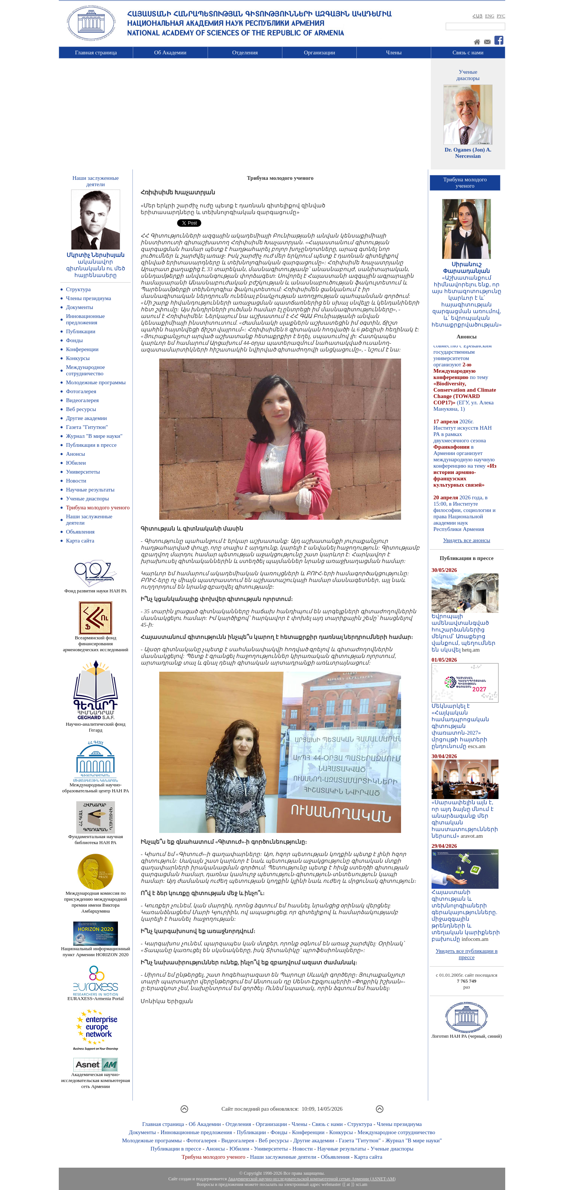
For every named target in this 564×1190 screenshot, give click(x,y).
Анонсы (75, 454)
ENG (489, 16)
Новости (76, 481)
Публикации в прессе (91, 445)
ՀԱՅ (477, 16)
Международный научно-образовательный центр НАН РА (95, 785)
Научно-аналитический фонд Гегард (95, 725)
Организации (319, 52)
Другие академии (86, 418)
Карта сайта (80, 541)
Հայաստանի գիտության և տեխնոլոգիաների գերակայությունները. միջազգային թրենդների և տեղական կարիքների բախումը (466, 913)
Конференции (82, 349)
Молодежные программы (95, 382)
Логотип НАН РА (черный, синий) (467, 1034)
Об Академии (170, 52)
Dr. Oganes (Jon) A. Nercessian (468, 153)
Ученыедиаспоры (468, 75)
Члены (394, 52)
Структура (78, 289)
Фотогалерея (81, 391)
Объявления (80, 532)
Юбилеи (76, 463)
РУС (501, 16)
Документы (79, 307)
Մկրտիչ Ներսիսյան (96, 255)
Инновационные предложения (85, 319)
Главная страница (96, 52)
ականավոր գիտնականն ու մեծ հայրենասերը (95, 268)
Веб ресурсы (81, 409)
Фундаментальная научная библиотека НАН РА (95, 837)
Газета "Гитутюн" (87, 427)
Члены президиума (88, 298)
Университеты (83, 472)
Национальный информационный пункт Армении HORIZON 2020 (95, 949)
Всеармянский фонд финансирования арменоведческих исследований (95, 641)
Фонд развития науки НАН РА (95, 588)
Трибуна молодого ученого (97, 507)
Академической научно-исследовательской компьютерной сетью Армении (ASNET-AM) (311, 1178)
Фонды (74, 340)
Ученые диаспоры (87, 499)
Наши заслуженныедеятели (96, 181)
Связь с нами (468, 52)
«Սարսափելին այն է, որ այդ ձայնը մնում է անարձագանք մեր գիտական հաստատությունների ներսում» (465, 816)
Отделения (245, 52)
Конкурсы (78, 358)
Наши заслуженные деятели (283, 1157)
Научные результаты (90, 490)
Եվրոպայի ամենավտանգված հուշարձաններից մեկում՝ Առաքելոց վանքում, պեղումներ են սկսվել (465, 630)
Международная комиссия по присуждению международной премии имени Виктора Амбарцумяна (95, 900)
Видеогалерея (82, 400)
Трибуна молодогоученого (465, 182)
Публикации (80, 331)
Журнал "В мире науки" (94, 436)
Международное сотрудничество (85, 370)
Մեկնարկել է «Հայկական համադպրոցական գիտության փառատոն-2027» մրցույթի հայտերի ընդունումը (465, 723)
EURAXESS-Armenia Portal (95, 996)
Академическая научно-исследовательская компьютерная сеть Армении (95, 1078)
